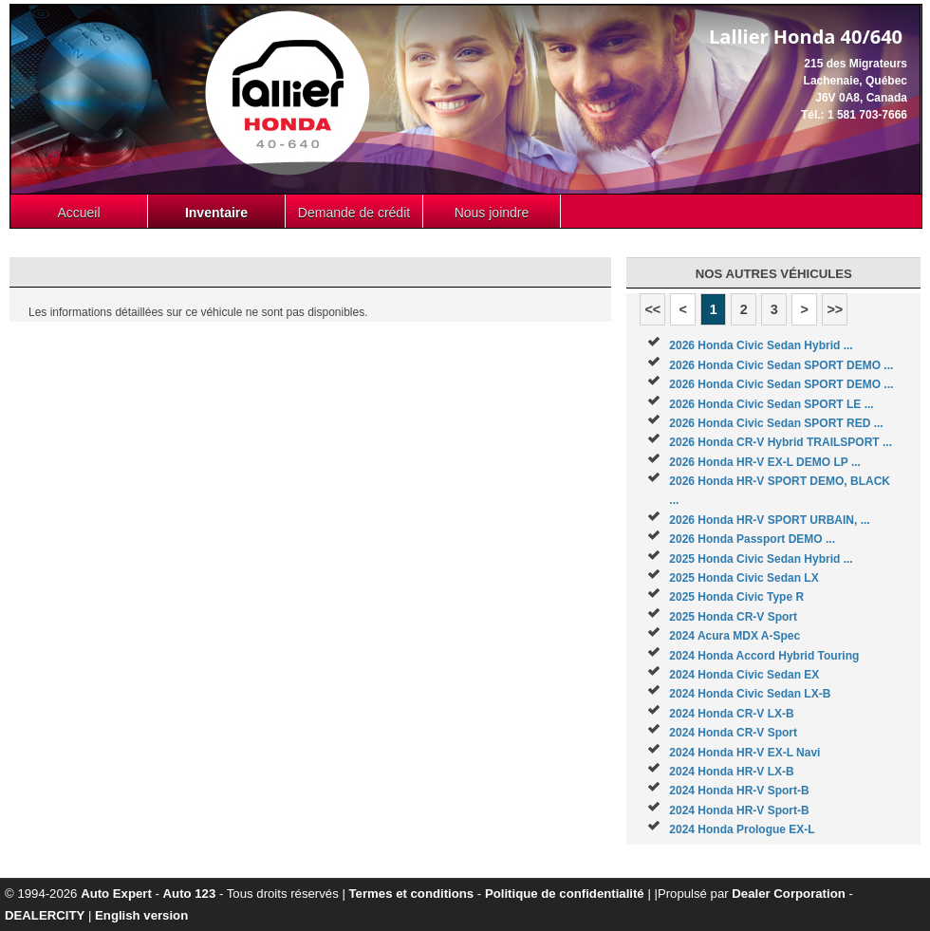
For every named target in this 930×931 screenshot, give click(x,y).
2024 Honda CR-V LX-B (731, 713)
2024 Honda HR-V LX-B (731, 771)
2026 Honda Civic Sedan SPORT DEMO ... (781, 365)
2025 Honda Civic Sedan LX (743, 578)
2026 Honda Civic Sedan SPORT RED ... (776, 423)
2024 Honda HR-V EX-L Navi (744, 752)
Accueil (78, 212)
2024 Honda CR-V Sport (733, 732)
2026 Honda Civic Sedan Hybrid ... (760, 345)
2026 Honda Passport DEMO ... (752, 539)
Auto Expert (116, 893)
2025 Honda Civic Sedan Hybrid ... (760, 559)
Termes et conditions (411, 893)
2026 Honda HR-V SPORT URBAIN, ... (769, 520)
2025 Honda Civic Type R (736, 597)
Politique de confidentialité (564, 893)
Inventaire (216, 212)
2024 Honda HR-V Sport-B (739, 790)
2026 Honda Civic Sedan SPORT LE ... (771, 404)
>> (835, 309)
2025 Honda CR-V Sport (733, 617)
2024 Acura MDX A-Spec (734, 635)
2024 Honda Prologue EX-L (741, 829)
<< (652, 309)
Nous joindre (492, 212)
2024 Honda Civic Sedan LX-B (749, 693)
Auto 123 (189, 893)
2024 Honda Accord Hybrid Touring (764, 655)
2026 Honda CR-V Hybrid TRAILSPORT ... (780, 442)
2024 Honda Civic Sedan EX (744, 674)
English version (141, 915)
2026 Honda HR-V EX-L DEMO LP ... (765, 462)
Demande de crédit (354, 212)
